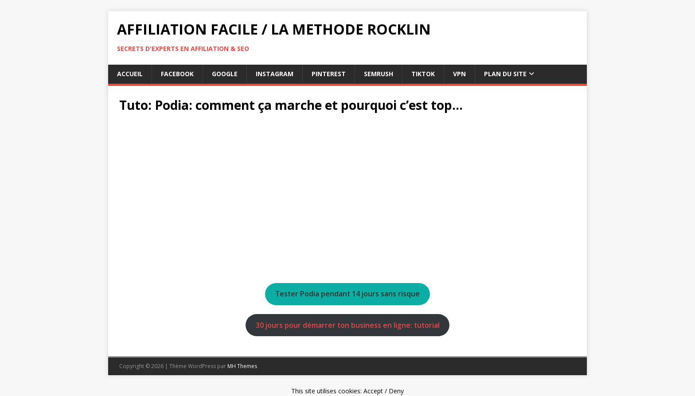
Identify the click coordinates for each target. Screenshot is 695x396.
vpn (459, 74)
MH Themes (242, 366)
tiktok (423, 74)
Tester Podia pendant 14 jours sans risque (347, 294)
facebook (177, 74)
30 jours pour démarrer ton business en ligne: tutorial (348, 325)
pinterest (329, 74)
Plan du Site (505, 74)
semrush (378, 74)
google (225, 74)
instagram (274, 74)
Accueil (130, 74)
